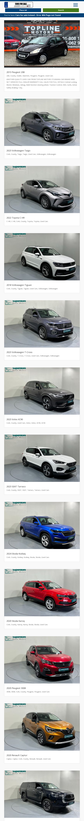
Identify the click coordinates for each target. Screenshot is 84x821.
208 (8, 76)
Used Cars (49, 76)
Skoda (32, 557)
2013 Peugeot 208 (16, 72)
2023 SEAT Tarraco (16, 486)
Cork (8, 154)
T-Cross (20, 356)
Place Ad (23, 10)
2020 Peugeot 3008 (16, 688)
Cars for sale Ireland (25, 15)
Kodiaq (20, 557)
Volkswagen (41, 154)
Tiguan (20, 288)
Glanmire (26, 76)
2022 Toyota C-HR (16, 217)
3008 (8, 692)
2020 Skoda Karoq (16, 621)
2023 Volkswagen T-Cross (19, 352)
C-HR (8, 221)
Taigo (19, 154)
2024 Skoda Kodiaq (16, 553)
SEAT (19, 490)
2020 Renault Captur (17, 755)
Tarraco (30, 490)
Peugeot (33, 76)
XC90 (39, 423)
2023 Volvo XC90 (15, 419)
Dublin (19, 76)
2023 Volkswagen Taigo (18, 150)
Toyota (30, 221)
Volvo (28, 423)
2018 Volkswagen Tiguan (19, 285)
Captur (9, 759)
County (13, 76)
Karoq (19, 624)
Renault (32, 759)
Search (61, 10)
